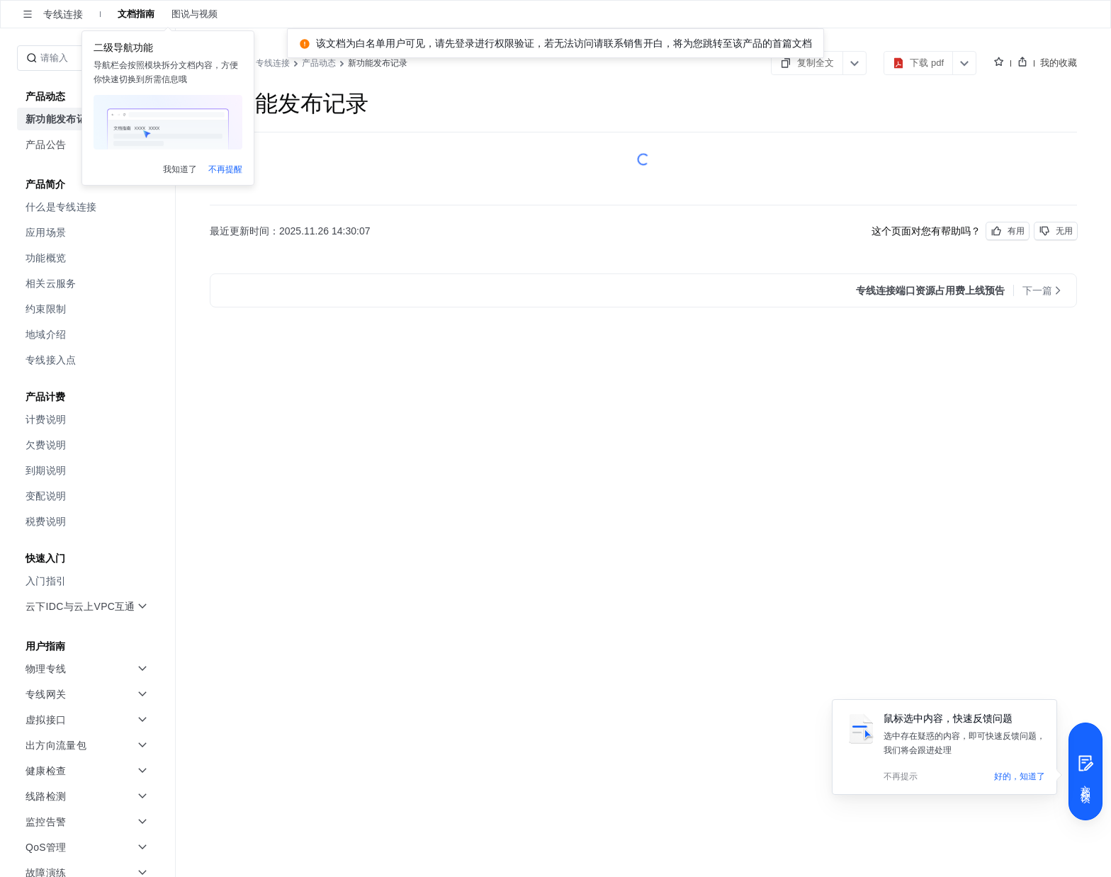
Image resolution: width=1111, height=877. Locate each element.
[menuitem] (89, 207)
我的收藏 (1058, 62)
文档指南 (136, 14)
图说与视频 (194, 14)
